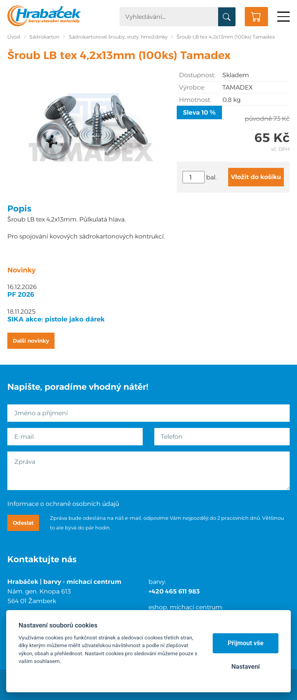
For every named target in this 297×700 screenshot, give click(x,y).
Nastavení (245, 666)
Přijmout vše (246, 643)
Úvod (13, 37)
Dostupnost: (197, 75)
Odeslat (23, 522)
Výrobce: (192, 87)
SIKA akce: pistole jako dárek (56, 319)
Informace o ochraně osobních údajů (63, 503)
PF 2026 (20, 294)
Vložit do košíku (256, 177)
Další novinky (31, 340)
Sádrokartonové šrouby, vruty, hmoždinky (118, 37)
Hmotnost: (195, 99)
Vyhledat (227, 17)
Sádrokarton (44, 37)
